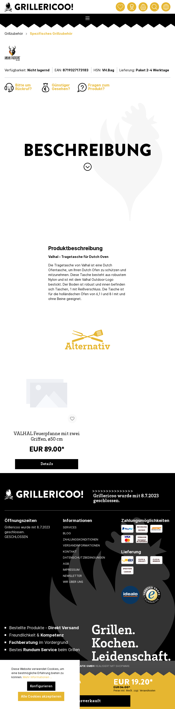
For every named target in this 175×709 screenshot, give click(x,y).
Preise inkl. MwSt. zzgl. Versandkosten (134, 690)
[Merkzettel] (120, 6)
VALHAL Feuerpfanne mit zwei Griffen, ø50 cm (46, 437)
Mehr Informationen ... (37, 677)
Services (70, 527)
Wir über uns (73, 581)
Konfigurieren (41, 686)
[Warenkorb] (143, 6)
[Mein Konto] (131, 6)
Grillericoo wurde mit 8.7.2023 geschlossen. (126, 498)
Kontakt (70, 551)
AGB (66, 563)
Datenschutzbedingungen (84, 557)
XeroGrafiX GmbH (81, 666)
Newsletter (72, 576)
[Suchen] (154, 6)
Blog (67, 533)
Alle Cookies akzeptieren (41, 696)
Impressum (71, 569)
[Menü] (87, 17)
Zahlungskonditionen (80, 539)
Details (47, 464)
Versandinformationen (81, 545)
